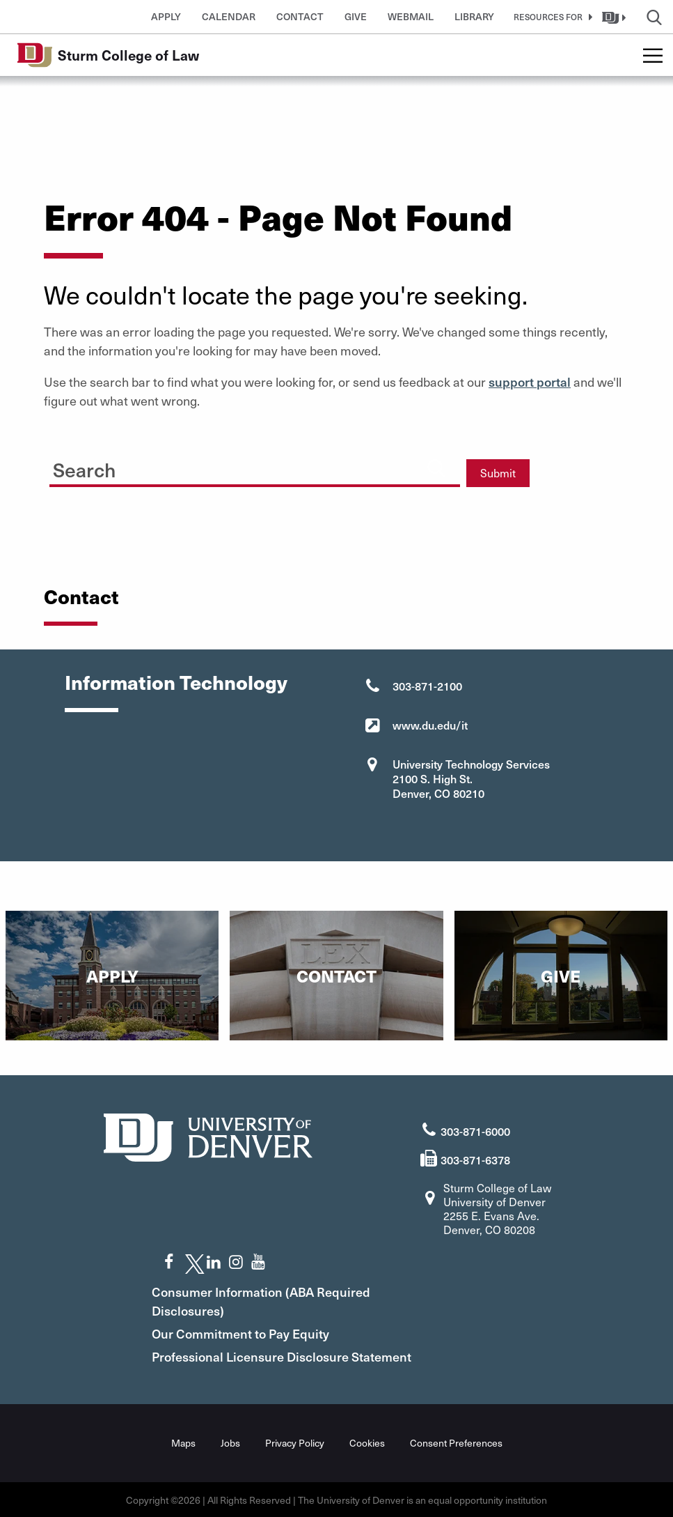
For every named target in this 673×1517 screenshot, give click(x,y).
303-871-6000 (475, 1131)
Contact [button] (300, 16)
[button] (550, 16)
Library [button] (474, 16)
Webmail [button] (411, 16)
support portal (530, 381)
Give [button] (356, 16)
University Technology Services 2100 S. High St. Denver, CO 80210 (471, 778)
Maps (183, 1442)
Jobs (230, 1442)
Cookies (367, 1442)
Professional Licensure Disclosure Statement (285, 1355)
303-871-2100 (427, 685)
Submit (498, 472)
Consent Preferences (456, 1442)
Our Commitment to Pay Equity (244, 1332)
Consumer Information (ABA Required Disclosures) (264, 1300)
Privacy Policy (294, 1442)
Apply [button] (166, 16)
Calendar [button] (228, 16)
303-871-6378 (475, 1158)
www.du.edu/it (430, 724)
